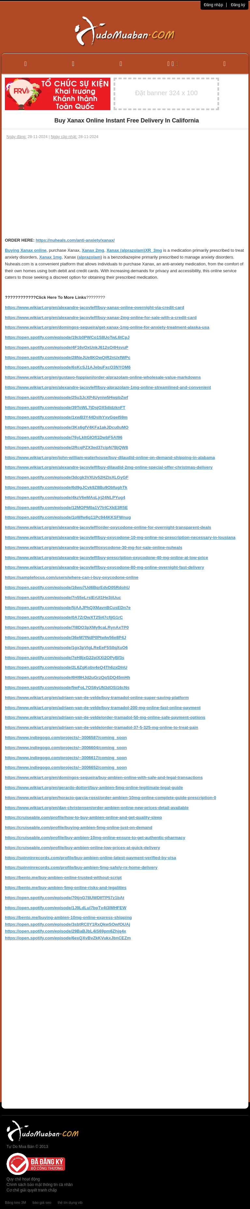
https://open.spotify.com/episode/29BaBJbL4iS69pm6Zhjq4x (65, 931)
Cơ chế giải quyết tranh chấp (32, 1190)
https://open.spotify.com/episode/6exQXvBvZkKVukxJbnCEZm (68, 937)
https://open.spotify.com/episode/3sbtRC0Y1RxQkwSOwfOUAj (67, 924)
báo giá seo (42, 1202)
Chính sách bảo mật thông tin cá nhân (40, 1184)
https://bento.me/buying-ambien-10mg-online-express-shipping (68, 917)
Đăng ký (238, 5)
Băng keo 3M (15, 1202)
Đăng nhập (213, 5)
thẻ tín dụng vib (70, 1202)
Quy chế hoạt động (23, 1179)
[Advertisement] (125, 188)
